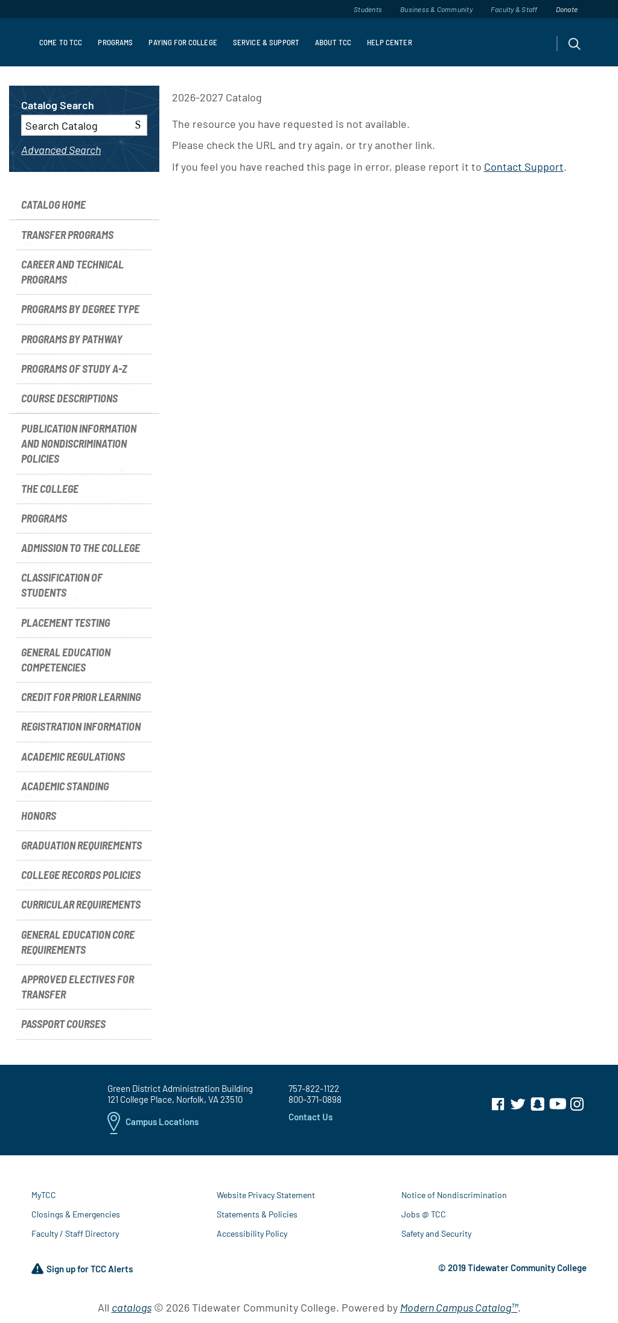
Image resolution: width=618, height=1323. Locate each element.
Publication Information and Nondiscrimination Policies (78, 443)
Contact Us (310, 1116)
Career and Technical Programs (72, 272)
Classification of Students (62, 585)
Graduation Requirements (81, 845)
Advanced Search (61, 149)
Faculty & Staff (514, 9)
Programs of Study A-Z (74, 368)
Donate (567, 9)
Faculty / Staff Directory (75, 1233)
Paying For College (182, 42)
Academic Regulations (73, 756)
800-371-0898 (315, 1099)
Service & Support (266, 42)
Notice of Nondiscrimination (454, 1195)
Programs (115, 42)
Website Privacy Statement (266, 1195)
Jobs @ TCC (423, 1214)
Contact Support (524, 166)
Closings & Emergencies (75, 1214)
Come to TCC (60, 42)
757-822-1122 (313, 1088)
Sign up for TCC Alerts (82, 1269)
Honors (38, 815)
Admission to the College (80, 547)
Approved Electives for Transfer (77, 986)
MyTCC (43, 1195)
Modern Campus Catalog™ (459, 1307)
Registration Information (81, 726)
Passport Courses (63, 1023)
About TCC (333, 42)
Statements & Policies (257, 1214)
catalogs (131, 1307)
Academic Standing (65, 786)
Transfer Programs (67, 234)
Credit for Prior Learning (81, 696)
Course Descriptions (69, 398)
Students (368, 9)
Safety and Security (436, 1233)
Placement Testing (65, 622)
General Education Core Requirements (78, 942)
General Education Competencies (65, 660)
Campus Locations (153, 1123)
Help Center (389, 42)
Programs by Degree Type (80, 309)
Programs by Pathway (72, 339)
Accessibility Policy (252, 1233)
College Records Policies (81, 874)
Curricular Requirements (81, 904)
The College (49, 488)
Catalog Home (53, 204)
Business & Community (436, 9)
